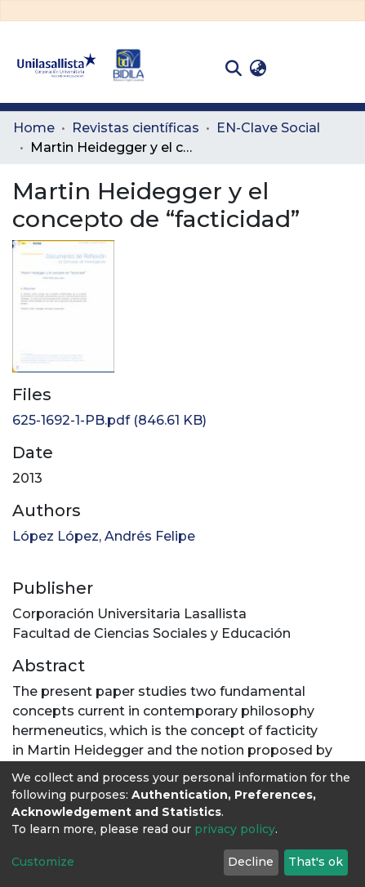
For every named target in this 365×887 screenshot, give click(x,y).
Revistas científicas (135, 128)
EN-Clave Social (268, 128)
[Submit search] (233, 68)
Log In (296, 68)
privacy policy (234, 829)
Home (34, 128)
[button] (257, 68)
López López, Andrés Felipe (103, 536)
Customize (42, 861)
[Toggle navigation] (340, 68)
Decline (251, 861)
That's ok (315, 861)
